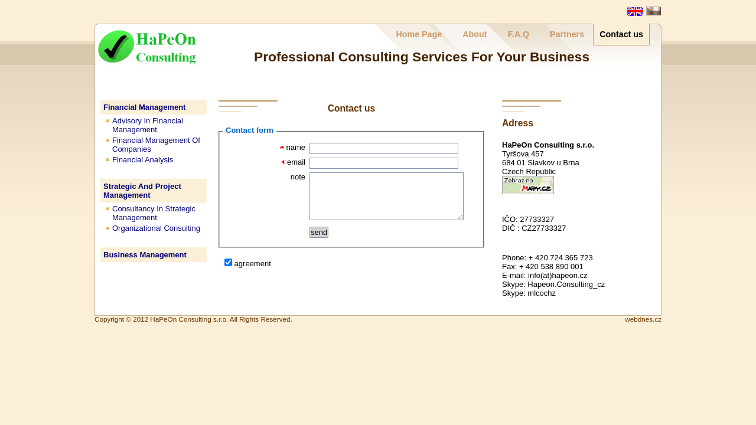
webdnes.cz (643, 319)
